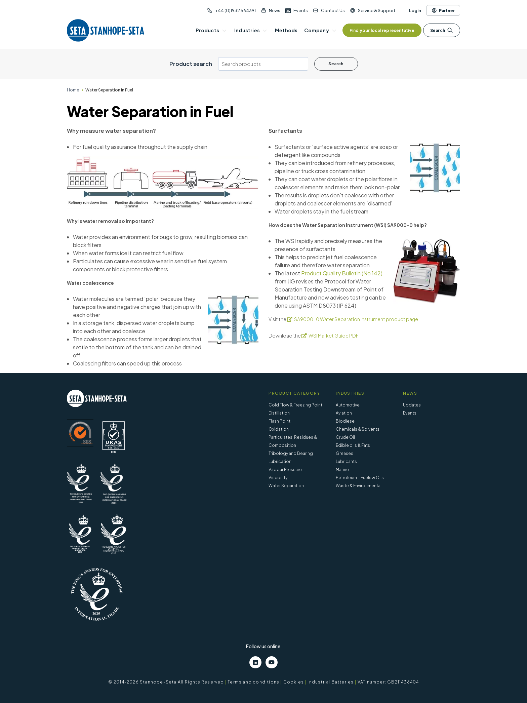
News (274, 10)
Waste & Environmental (358, 485)
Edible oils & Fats (353, 445)
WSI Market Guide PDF (334, 336)
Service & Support (376, 10)
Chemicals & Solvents (357, 429)
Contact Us (333, 10)
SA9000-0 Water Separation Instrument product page (356, 319)
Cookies (293, 682)
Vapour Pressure (285, 469)
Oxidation (279, 429)
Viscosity (278, 477)
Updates (412, 404)
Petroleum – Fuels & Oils (360, 477)
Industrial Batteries (331, 682)
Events (300, 10)
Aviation (344, 413)
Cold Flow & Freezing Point (295, 404)
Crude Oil (345, 437)
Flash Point (279, 421)
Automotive (348, 404)
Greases (344, 453)
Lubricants (346, 461)
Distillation (279, 413)
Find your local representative (382, 30)
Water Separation (286, 485)
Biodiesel (346, 421)
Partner (443, 10)
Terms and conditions (253, 682)
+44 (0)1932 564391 (235, 10)
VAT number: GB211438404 (388, 682)
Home (73, 89)
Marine (342, 469)
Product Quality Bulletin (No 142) (341, 273)
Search (441, 30)
